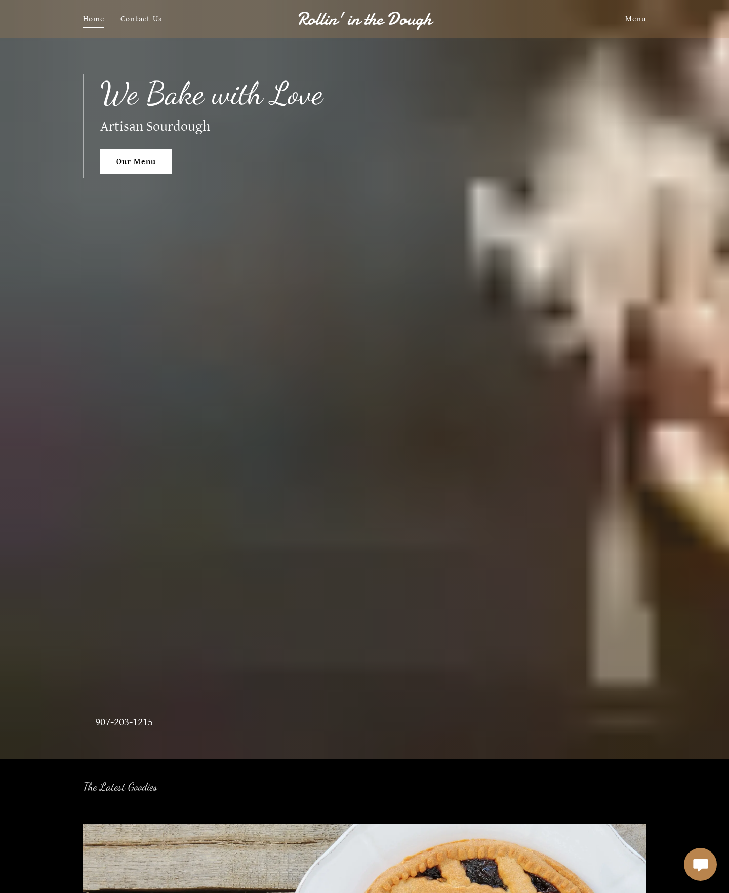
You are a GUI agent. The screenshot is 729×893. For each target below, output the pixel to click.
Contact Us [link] (141, 19)
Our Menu (136, 162)
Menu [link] (635, 19)
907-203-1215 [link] (124, 722)
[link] (365, 22)
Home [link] (93, 19)
